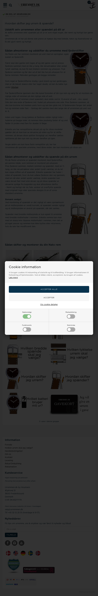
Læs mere (13, 277)
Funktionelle (27, 328)
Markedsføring (70, 315)
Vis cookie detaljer (49, 304)
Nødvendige (27, 315)
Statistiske (71, 328)
